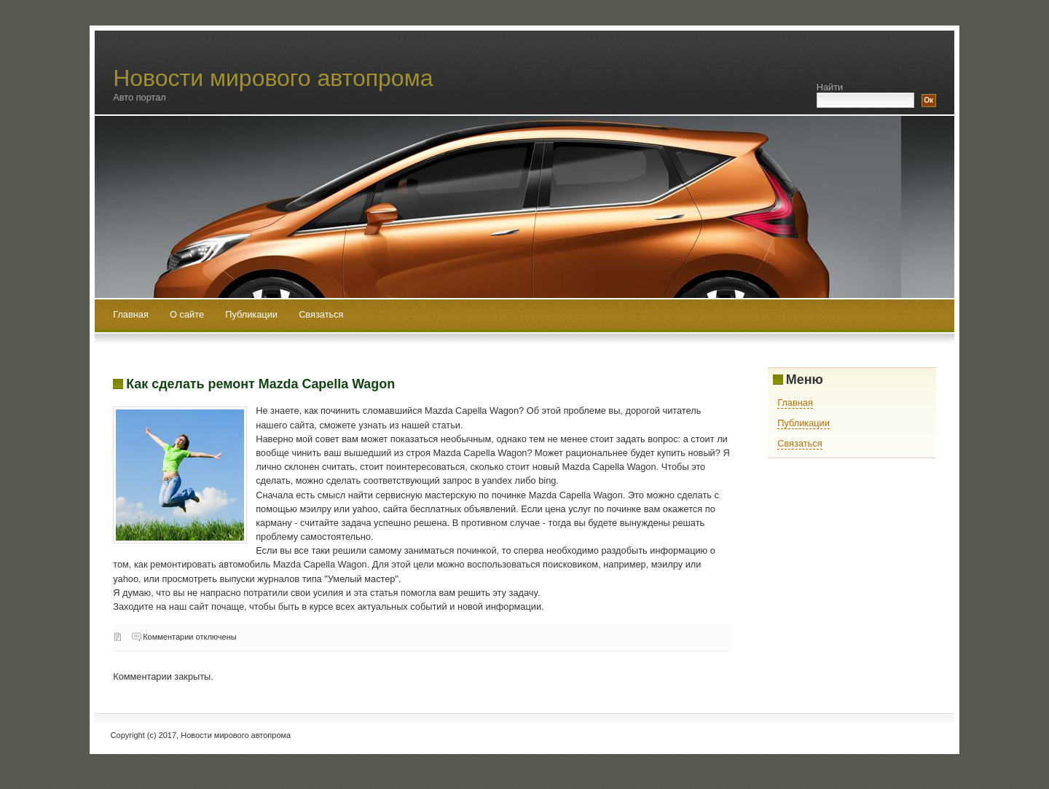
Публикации (252, 314)
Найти (830, 87)
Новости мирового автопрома (273, 78)
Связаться (321, 314)
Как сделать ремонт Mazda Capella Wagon (260, 384)
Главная (131, 314)
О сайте (188, 314)
